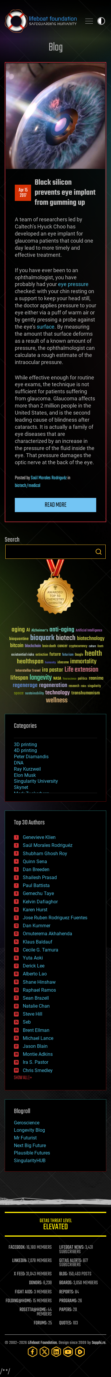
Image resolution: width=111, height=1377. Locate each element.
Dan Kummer (36, 925)
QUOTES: (65, 1323)
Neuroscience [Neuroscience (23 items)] (69, 679)
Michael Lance (38, 1038)
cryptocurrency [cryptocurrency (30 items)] (78, 646)
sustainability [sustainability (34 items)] (34, 694)
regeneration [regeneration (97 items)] (53, 685)
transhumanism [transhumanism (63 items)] (85, 693)
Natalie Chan (36, 1006)
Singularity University (36, 781)
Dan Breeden (36, 869)
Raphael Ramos (39, 990)
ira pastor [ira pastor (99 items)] (52, 670)
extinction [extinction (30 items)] (42, 655)
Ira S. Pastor (35, 1062)
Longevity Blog (29, 1130)
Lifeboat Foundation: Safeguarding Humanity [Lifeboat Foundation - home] (41, 21)
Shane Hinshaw (39, 982)
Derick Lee (33, 966)
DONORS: (35, 1283)
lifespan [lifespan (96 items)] (19, 678)
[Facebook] (32, 1352)
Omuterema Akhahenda (47, 933)
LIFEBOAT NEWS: (71, 1247)
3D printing (25, 744)
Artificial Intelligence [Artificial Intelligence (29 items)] (89, 631)
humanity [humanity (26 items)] (50, 663)
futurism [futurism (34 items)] (67, 655)
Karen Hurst (35, 909)
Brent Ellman (36, 1030)
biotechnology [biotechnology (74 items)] (90, 639)
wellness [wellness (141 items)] (56, 700)
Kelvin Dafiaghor (40, 902)
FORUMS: (40, 1323)
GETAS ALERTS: (70, 1261)
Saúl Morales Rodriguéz (49, 478)
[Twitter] (44, 1352)
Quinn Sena (35, 861)
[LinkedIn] (56, 1352)
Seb (27, 1022)
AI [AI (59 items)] (28, 630)
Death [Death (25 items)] (100, 646)
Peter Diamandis (31, 756)
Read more (56, 505)
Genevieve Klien (39, 837)
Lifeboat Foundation (42, 1342)
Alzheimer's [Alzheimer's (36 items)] (39, 631)
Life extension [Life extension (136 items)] (81, 670)
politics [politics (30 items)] (82, 679)
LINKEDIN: (19, 1261)
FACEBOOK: (17, 1247)
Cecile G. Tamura (40, 950)
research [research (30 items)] (74, 686)
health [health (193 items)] (93, 653)
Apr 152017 (23, 193)
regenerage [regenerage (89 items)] (25, 685)
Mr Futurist (25, 1138)
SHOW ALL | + (23, 1078)
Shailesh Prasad (40, 877)
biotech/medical (27, 486)
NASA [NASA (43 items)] (57, 678)
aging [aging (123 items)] (18, 630)
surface (45, 327)
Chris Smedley (38, 1070)
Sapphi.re (98, 1342)
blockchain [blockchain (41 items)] (33, 646)
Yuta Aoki (33, 958)
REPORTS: (66, 1292)
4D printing (25, 750)
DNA (18, 763)
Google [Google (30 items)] (79, 655)
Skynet (21, 787)
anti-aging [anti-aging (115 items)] (61, 630)
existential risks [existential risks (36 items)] (22, 655)
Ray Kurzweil (27, 769)
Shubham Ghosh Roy (45, 853)
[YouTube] (68, 1352)
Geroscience (26, 1123)
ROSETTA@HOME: (33, 1310)
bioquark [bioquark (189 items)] (42, 638)
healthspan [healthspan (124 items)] (30, 661)
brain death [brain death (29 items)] (49, 646)
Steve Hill (32, 1014)
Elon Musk (25, 775)
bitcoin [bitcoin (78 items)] (16, 646)
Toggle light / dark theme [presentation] (101, 21)
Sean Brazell (36, 998)
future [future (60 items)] (55, 654)
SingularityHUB (30, 1160)
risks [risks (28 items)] (83, 686)
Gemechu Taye (38, 893)
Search (98, 552)
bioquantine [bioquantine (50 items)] (19, 638)
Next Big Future (30, 1145)
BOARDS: (66, 1283)
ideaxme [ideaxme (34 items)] (63, 663)
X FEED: (19, 1274)
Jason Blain (35, 1046)
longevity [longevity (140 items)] (41, 678)
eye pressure (73, 284)
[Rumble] (80, 1352)
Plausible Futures (32, 1153)
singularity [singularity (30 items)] (94, 686)
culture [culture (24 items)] (92, 646)
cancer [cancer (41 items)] (62, 646)
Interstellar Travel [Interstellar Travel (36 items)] (28, 671)
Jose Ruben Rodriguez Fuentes (55, 917)
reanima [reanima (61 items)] (96, 678)
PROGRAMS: (68, 1301)
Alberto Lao (35, 974)
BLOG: (63, 1274)
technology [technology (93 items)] (57, 693)
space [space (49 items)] (19, 693)
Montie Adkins (38, 1054)
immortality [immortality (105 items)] (83, 661)
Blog (56, 47)
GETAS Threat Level (55, 1225)
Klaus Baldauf (37, 942)
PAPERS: (65, 1310)
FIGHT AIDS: (24, 1292)
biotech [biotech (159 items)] (65, 638)
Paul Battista (36, 885)
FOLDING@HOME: (19, 1301)
